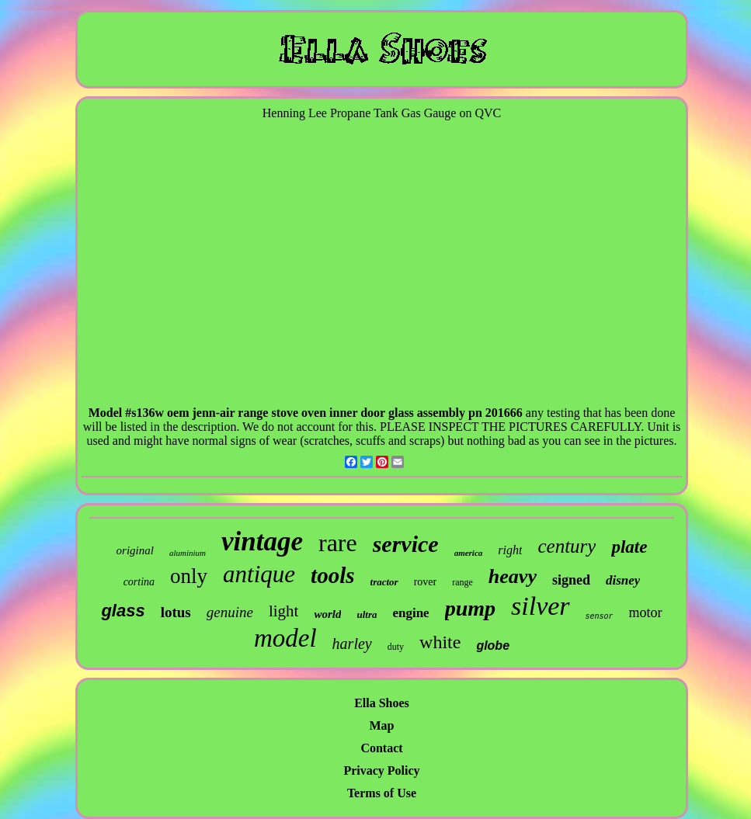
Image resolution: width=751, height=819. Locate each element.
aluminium (187, 552)
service (406, 544)
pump (470, 608)
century (566, 546)
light (284, 611)
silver (540, 606)
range (462, 582)
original (135, 550)
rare (337, 543)
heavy (512, 576)
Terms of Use (381, 793)
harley (352, 643)
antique (259, 574)
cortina (139, 582)
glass (122, 610)
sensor (600, 617)
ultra (366, 614)
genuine (230, 612)
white (440, 642)
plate (629, 547)
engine (410, 613)
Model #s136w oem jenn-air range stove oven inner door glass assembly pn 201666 (306, 412)
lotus (176, 612)
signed (571, 580)
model (285, 638)
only (188, 576)
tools (332, 575)
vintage (262, 541)
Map (382, 725)
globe (492, 645)
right (510, 550)
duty (396, 646)
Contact (381, 748)
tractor (384, 582)
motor (645, 612)
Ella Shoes (381, 703)
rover (425, 582)
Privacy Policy (381, 770)
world (327, 614)
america (468, 552)
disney (623, 580)
